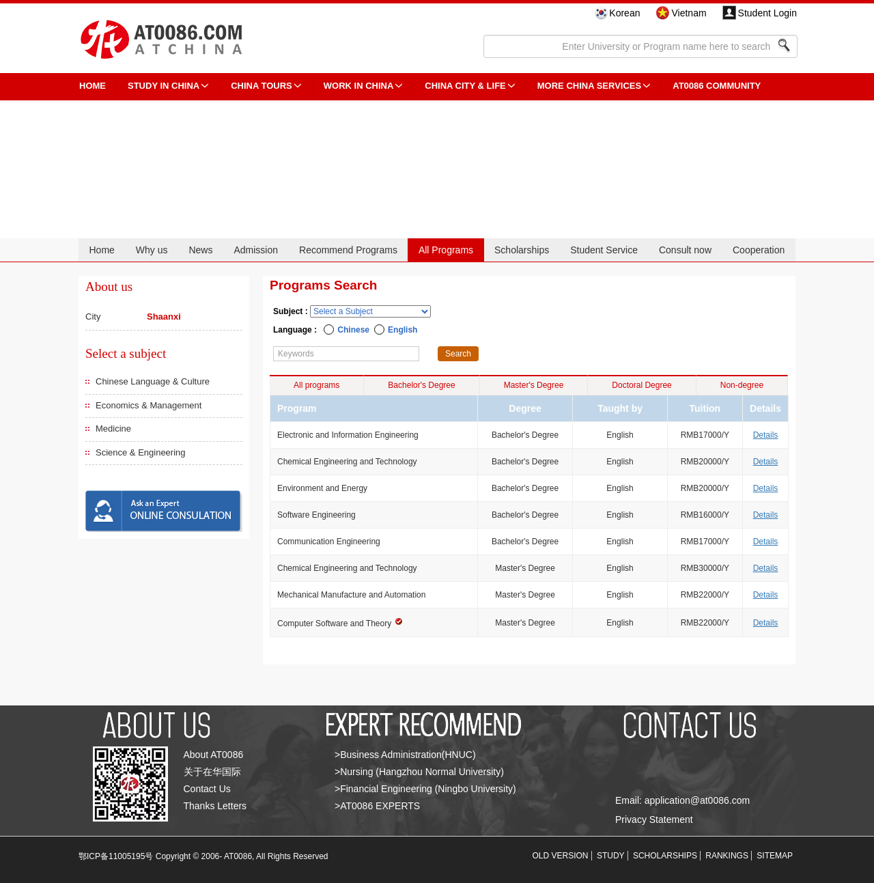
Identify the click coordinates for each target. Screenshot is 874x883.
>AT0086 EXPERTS (377, 805)
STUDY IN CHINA (163, 86)
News (200, 249)
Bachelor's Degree (421, 385)
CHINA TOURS (261, 86)
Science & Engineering (141, 452)
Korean (624, 13)
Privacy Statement (654, 819)
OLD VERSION (561, 855)
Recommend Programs (348, 249)
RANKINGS (726, 855)
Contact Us (207, 788)
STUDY (611, 855)
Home (101, 249)
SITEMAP (775, 855)
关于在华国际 (212, 771)
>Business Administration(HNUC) (405, 754)
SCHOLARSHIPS (665, 855)
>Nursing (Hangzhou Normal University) (419, 771)
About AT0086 (214, 754)
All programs (316, 385)
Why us (152, 249)
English (402, 330)
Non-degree (741, 385)
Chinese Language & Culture (153, 381)
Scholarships (521, 249)
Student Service (604, 249)
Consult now (685, 249)
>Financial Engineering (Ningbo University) (425, 788)
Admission (256, 249)
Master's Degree (534, 385)
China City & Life (465, 86)
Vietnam (688, 13)
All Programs (446, 249)
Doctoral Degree (641, 385)
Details (765, 435)
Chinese (353, 330)
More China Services (589, 86)
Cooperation (759, 249)
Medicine (113, 428)
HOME (92, 86)
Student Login (767, 13)
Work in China (359, 86)
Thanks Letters (215, 805)
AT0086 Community (717, 86)
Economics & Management (148, 405)
